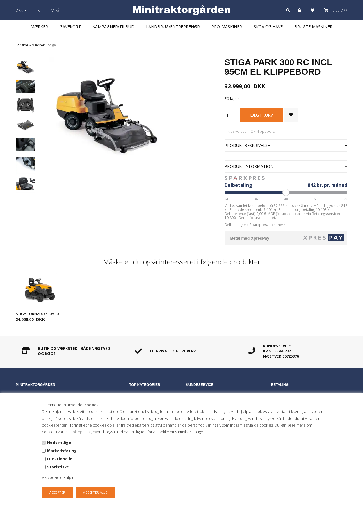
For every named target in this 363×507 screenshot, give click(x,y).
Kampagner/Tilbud (113, 26)
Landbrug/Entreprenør (173, 26)
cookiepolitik (79, 431)
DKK (21, 10)
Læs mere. (277, 224)
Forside (22, 45)
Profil (38, 10)
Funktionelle (59, 458)
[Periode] (286, 192)
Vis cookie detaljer (58, 477)
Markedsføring (62, 450)
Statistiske (58, 467)
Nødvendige (59, 442)
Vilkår (56, 10)
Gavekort (70, 26)
